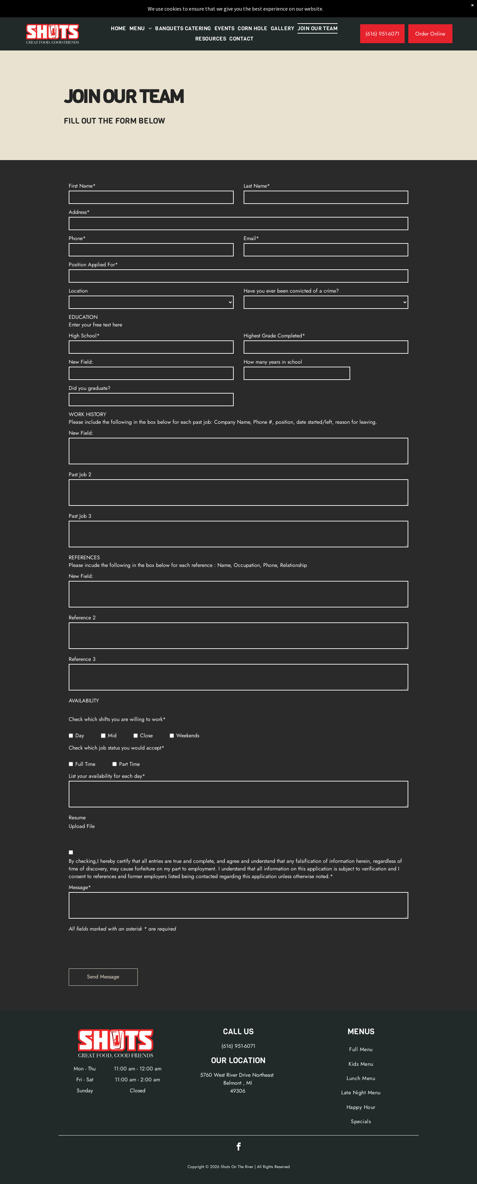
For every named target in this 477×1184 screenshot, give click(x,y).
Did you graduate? (90, 388)
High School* (84, 335)
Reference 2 (82, 617)
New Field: (81, 362)
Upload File (82, 826)
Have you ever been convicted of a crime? (291, 291)
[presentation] (119, 949)
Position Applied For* (93, 264)
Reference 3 (82, 659)
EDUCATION (83, 317)
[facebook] (239, 1147)
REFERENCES (84, 557)
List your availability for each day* (107, 776)
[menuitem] (118, 28)
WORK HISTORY (87, 414)
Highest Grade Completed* (274, 335)
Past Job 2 (80, 474)
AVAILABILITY (84, 700)
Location (78, 291)
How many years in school (273, 362)
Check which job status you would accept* (116, 748)
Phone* (77, 238)
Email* (251, 238)
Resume (77, 817)
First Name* (82, 186)
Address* (79, 212)
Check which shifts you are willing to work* (117, 719)
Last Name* (257, 186)
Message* (80, 887)
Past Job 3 (80, 516)
